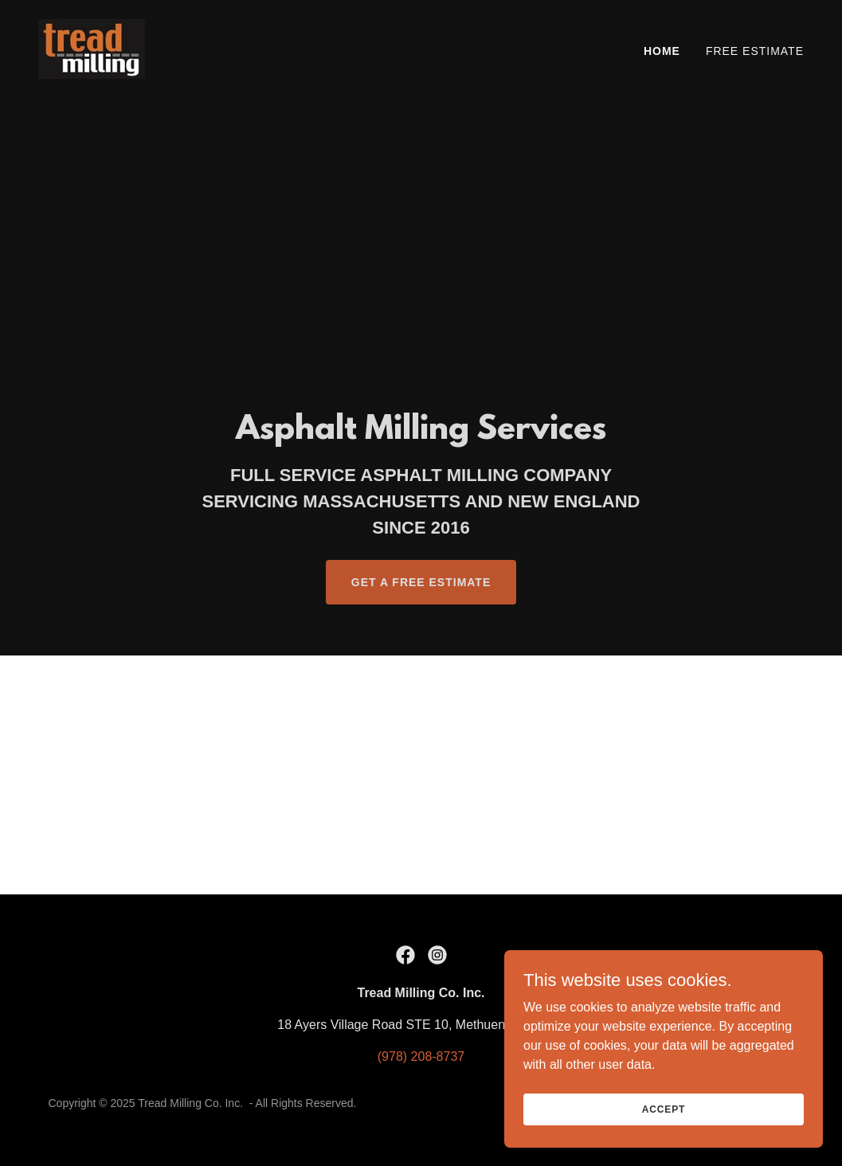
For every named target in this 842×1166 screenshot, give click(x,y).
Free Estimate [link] (755, 51)
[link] (91, 48)
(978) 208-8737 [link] (421, 1056)
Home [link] (662, 51)
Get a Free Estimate (421, 582)
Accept (663, 1141)
